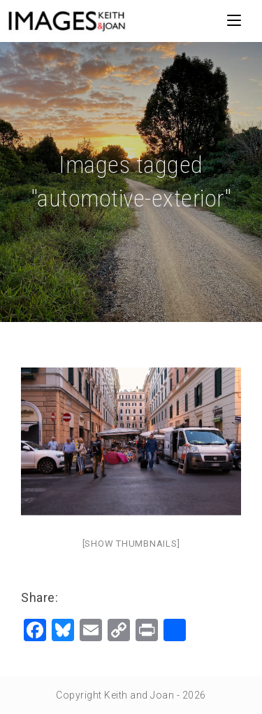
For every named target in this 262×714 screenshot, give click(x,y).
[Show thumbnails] (131, 543)
